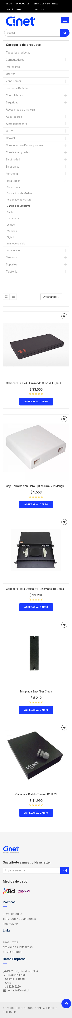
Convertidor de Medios (19, 193)
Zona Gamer (13, 81)
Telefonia (11, 271)
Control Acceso (15, 95)
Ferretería (12, 173)
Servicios (11, 257)
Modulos (12, 231)
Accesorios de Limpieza (20, 109)
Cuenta (39, 9)
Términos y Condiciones (19, 919)
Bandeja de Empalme (18, 205)
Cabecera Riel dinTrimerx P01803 (36, 794)
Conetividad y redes (18, 152)
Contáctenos (12, 952)
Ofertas (10, 74)
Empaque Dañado (17, 88)
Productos (10, 942)
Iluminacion (13, 250)
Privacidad (10, 923)
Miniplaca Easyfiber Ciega (36, 691)
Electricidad (13, 159)
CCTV (9, 131)
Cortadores (13, 218)
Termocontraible (16, 243)
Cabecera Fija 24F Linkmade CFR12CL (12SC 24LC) (38, 383)
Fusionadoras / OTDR (19, 199)
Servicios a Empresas (18, 947)
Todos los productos (18, 52)
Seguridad (12, 102)
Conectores (13, 187)
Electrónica (12, 166)
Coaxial (10, 138)
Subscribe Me (65, 870)
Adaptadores (14, 116)
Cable (10, 212)
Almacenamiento (16, 123)
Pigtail (10, 237)
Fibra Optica (13, 180)
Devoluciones (12, 914)
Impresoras (13, 66)
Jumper (11, 224)
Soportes (11, 264)
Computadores (15, 59)
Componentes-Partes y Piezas (24, 145)
